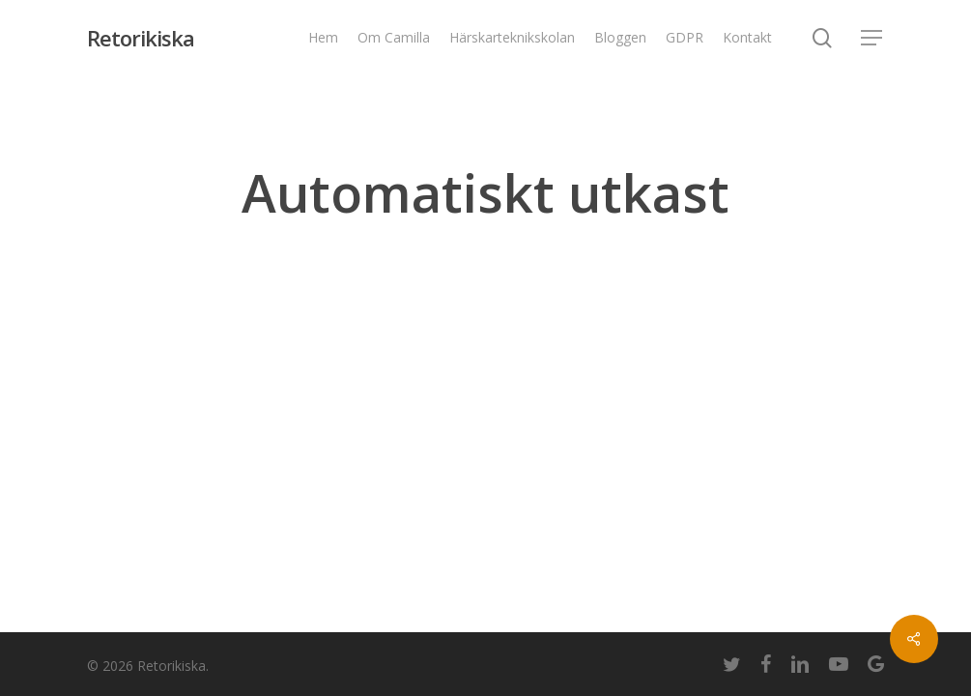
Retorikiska (140, 37)
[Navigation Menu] (872, 38)
